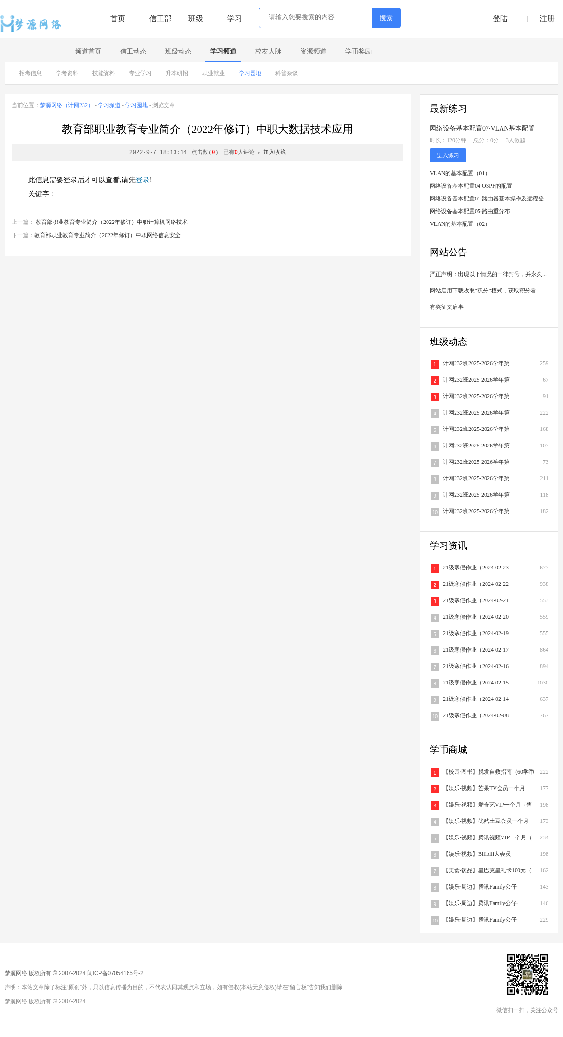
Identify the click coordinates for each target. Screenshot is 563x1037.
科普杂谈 (286, 73)
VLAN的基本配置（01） (460, 173)
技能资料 (103, 73)
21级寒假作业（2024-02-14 (476, 699)
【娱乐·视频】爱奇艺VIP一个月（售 (487, 804)
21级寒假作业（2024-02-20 (476, 617)
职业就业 (213, 73)
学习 (234, 19)
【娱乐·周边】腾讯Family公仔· (480, 886)
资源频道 (313, 51)
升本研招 (177, 73)
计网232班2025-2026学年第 (476, 363)
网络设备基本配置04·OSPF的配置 (471, 186)
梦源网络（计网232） (66, 105)
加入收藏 (274, 152)
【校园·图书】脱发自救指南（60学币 (488, 771)
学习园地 (250, 73)
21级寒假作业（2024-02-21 (476, 600)
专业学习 (140, 73)
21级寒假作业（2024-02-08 (476, 715)
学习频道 (223, 51)
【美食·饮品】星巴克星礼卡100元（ (487, 870)
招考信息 (30, 73)
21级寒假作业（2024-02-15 (476, 682)
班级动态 (178, 51)
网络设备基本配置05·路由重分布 (470, 211)
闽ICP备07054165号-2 (115, 973)
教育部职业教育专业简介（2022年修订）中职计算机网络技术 (112, 222)
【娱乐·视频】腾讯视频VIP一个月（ (487, 837)
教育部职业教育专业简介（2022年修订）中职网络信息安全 (107, 235)
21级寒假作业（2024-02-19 (476, 633)
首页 (117, 19)
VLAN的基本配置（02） (460, 224)
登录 (143, 180)
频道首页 (88, 51)
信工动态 (133, 51)
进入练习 (448, 155)
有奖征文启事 (447, 307)
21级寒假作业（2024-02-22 (476, 584)
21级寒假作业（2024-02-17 (476, 649)
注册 (547, 19)
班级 (195, 19)
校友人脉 (268, 51)
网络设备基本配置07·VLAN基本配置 (482, 128)
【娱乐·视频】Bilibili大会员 (477, 854)
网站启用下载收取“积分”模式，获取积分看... (485, 290)
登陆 (500, 19)
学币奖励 (358, 51)
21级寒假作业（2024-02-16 (476, 666)
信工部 (160, 19)
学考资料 (67, 73)
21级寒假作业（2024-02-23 (476, 567)
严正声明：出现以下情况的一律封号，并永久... (488, 274)
